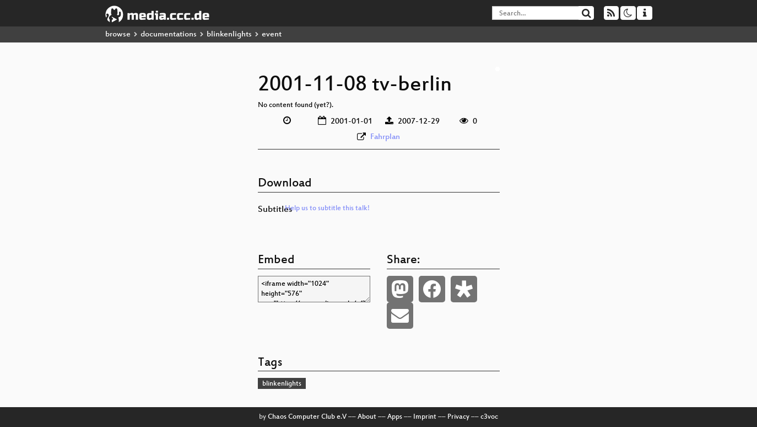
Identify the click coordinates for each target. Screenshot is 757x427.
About (367, 417)
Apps (394, 417)
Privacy (458, 417)
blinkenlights (229, 34)
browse (118, 34)
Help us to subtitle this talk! (327, 208)
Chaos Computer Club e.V (307, 417)
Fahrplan (385, 137)
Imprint (424, 417)
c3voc (489, 417)
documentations (168, 34)
